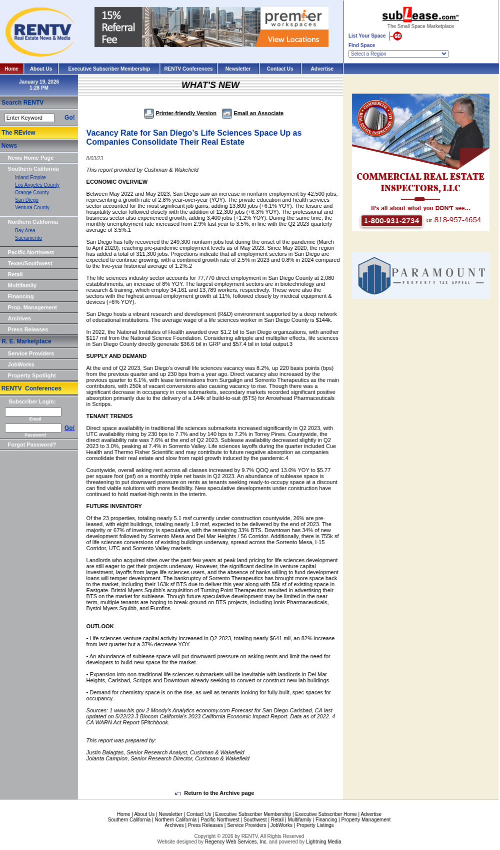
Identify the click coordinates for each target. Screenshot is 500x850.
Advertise (322, 69)
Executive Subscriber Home (325, 814)
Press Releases (28, 329)
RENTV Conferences (188, 69)
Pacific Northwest (31, 252)
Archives (19, 318)
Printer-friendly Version (180, 113)
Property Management (365, 819)
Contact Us (280, 69)
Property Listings (315, 825)
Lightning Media (324, 841)
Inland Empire (30, 177)
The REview (18, 132)
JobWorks (21, 364)
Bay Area (25, 230)
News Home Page (31, 158)
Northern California (33, 222)
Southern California (33, 169)
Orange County (32, 192)
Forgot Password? (32, 445)
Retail (15, 274)
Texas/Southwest (30, 263)
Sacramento (28, 238)
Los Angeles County (37, 185)
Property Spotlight (32, 375)
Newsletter (238, 69)
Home (11, 69)
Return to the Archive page (214, 793)
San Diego (26, 200)
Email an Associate (253, 113)
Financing (21, 296)
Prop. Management (32, 307)
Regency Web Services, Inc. (236, 841)
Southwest (255, 819)
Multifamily (22, 285)
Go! (69, 117)
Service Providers (31, 353)
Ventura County (32, 207)
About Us (41, 69)
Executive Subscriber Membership (109, 69)
